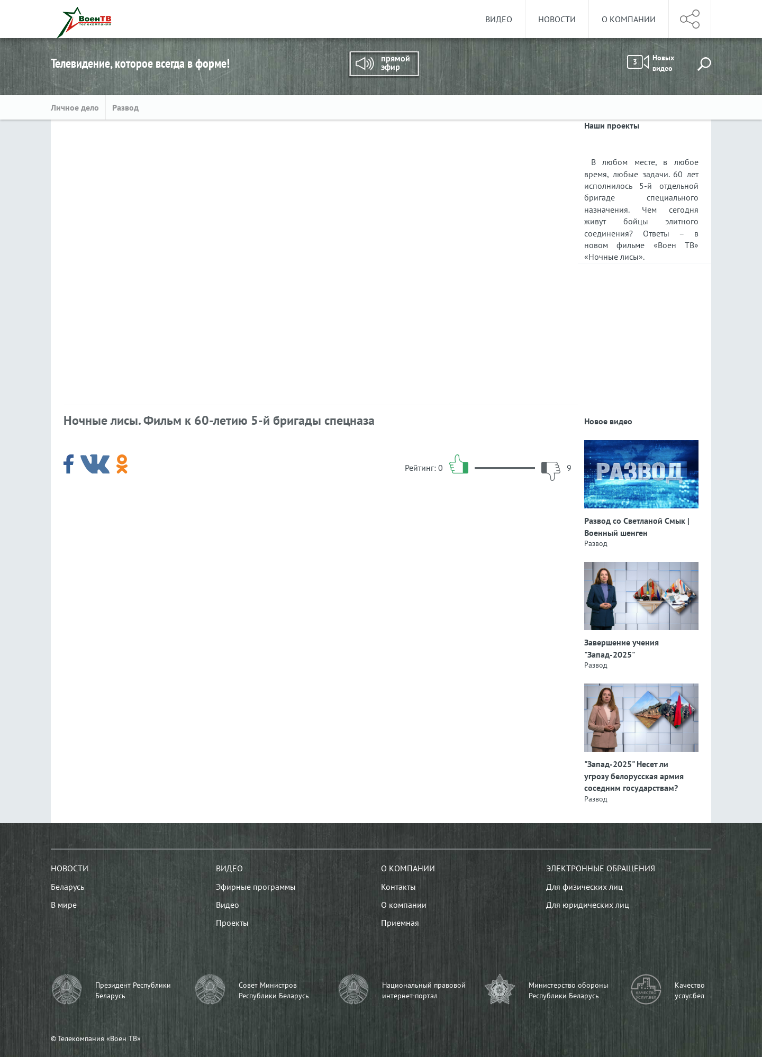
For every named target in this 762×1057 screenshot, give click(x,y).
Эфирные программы (256, 886)
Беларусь (67, 886)
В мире (64, 904)
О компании (629, 19)
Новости (557, 19)
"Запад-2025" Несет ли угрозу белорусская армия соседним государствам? (634, 776)
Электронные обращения (600, 868)
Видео (498, 19)
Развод (125, 107)
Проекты (232, 922)
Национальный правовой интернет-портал (424, 990)
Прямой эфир (383, 64)
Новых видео (650, 63)
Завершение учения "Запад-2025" (621, 648)
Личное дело (75, 107)
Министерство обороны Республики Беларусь (568, 990)
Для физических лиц (584, 886)
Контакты (398, 886)
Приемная (400, 922)
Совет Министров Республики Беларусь (274, 990)
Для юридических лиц (587, 904)
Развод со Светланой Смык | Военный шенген (637, 526)
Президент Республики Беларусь (133, 990)
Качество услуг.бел (690, 990)
